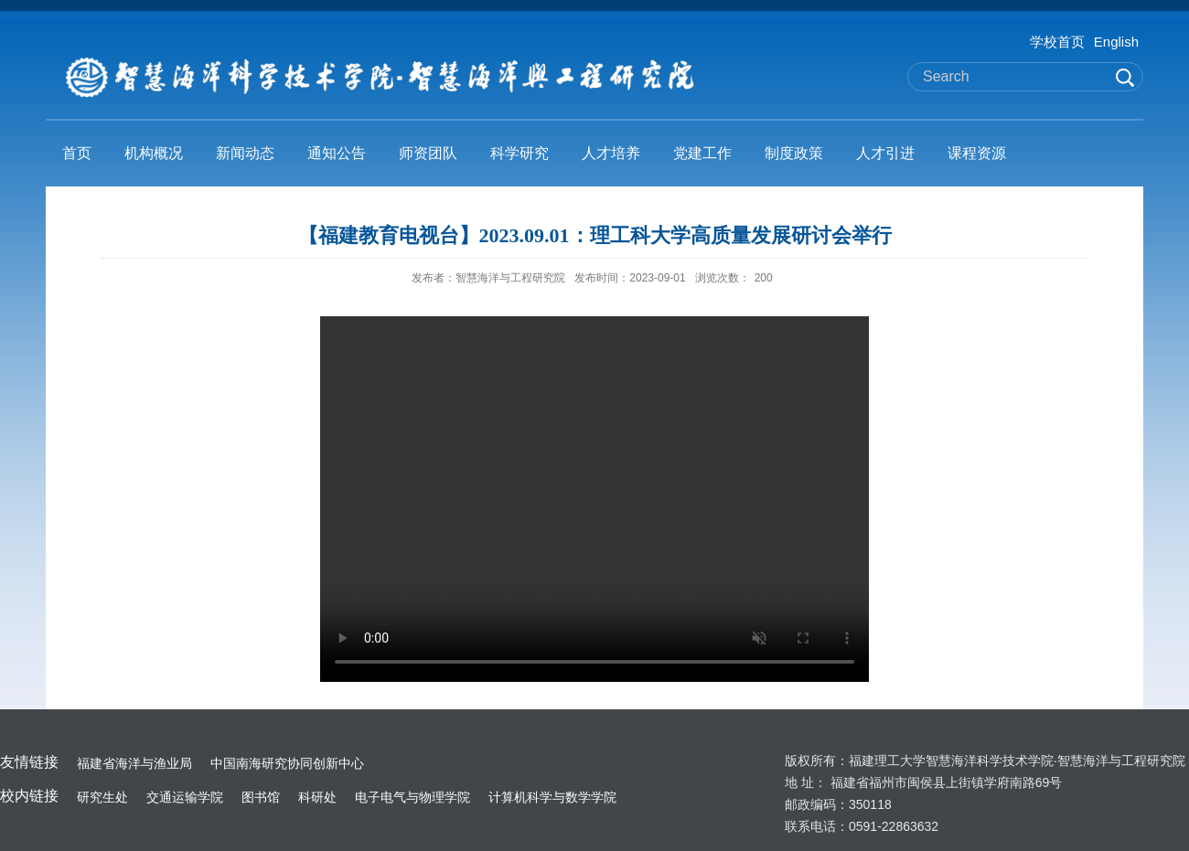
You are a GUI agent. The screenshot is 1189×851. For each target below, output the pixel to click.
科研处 (317, 797)
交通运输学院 (184, 797)
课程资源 (977, 153)
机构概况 (153, 153)
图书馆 (260, 797)
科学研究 (519, 153)
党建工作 (702, 153)
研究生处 (102, 797)
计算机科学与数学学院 (552, 797)
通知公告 (336, 153)
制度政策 (794, 153)
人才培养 (611, 153)
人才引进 (885, 153)
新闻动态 (245, 153)
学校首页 (1057, 41)
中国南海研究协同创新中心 (287, 763)
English (1116, 41)
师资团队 (428, 153)
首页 (76, 153)
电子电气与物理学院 (412, 797)
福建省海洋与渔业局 (134, 763)
